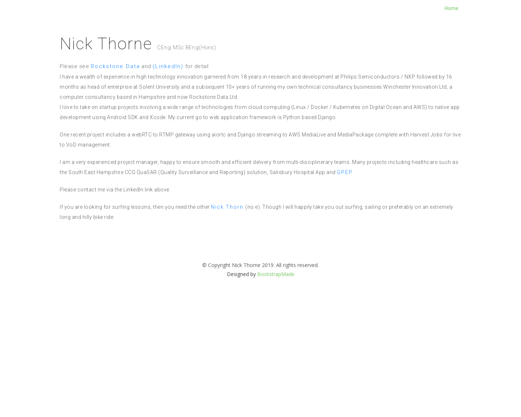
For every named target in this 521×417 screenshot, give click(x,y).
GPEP (345, 181)
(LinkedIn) (168, 75)
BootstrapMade (276, 283)
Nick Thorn (228, 216)
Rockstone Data (115, 75)
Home (451, 8)
